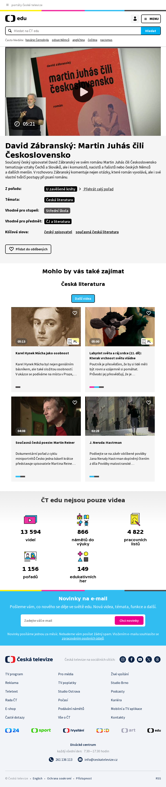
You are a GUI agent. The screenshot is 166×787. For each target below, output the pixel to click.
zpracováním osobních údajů (83, 638)
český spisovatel (58, 231)
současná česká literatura (97, 231)
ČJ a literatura (58, 221)
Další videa (83, 298)
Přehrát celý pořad (98, 188)
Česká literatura (59, 199)
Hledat (150, 31)
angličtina (78, 40)
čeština (92, 40)
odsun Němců (60, 40)
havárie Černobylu (37, 40)
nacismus (106, 40)
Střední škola (57, 210)
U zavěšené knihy (60, 188)
